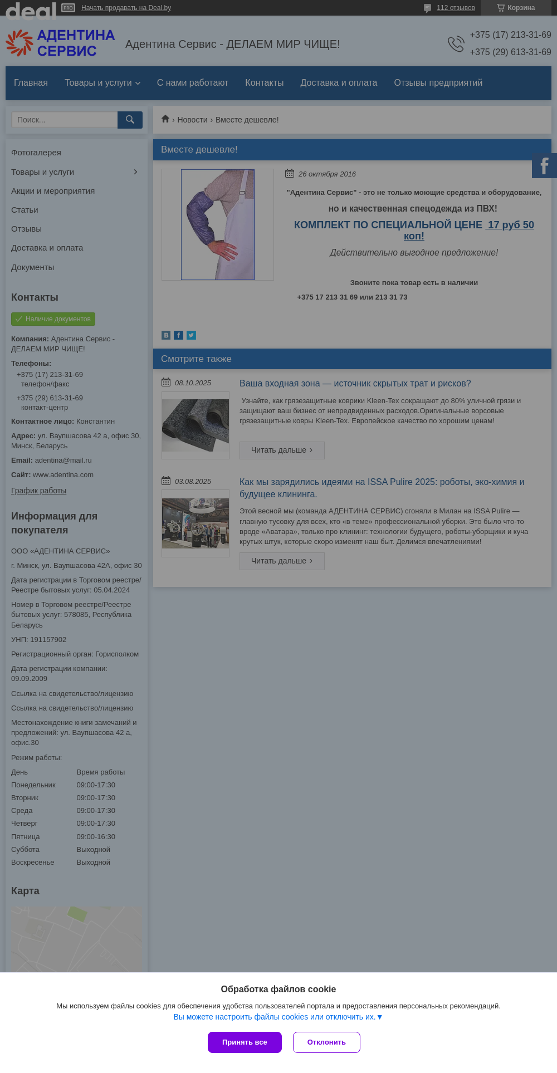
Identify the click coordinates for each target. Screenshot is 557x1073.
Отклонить (326, 1042)
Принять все (244, 1042)
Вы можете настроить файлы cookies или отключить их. (274, 1016)
